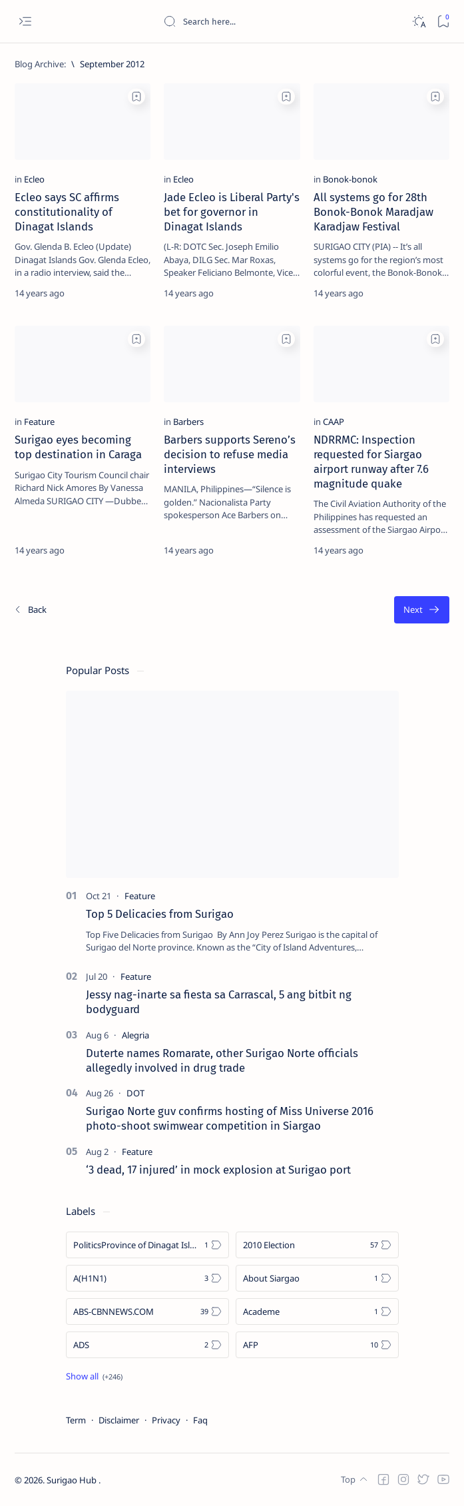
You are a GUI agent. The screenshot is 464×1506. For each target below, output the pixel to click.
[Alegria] (135, 1035)
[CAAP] (333, 421)
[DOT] (135, 1093)
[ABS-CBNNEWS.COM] (147, 1311)
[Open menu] (25, 21)
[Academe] (317, 1311)
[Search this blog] (262, 21)
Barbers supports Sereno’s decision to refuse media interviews (230, 454)
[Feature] (39, 421)
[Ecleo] (34, 179)
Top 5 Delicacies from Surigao (160, 914)
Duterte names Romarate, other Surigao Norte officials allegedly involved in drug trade (222, 1060)
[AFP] (317, 1344)
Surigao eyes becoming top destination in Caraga (78, 447)
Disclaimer (119, 1420)
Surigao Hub (73, 1480)
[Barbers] (188, 421)
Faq (200, 1420)
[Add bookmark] (136, 96)
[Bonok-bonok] (350, 179)
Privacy (166, 1420)
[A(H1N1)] (147, 1278)
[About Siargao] (317, 1278)
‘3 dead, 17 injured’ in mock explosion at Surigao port (218, 1169)
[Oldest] (421, 609)
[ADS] (147, 1344)
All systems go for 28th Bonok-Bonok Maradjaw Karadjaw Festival (373, 211)
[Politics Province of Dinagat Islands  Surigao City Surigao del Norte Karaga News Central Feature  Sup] (147, 1245)
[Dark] (418, 21)
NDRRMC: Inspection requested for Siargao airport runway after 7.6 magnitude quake (371, 461)
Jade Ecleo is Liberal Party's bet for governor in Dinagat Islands (232, 211)
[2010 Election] (317, 1245)
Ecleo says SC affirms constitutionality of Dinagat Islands (67, 211)
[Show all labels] (94, 1376)
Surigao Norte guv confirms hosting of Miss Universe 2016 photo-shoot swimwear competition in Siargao (229, 1118)
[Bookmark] (443, 21)
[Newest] (30, 609)
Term (76, 1420)
